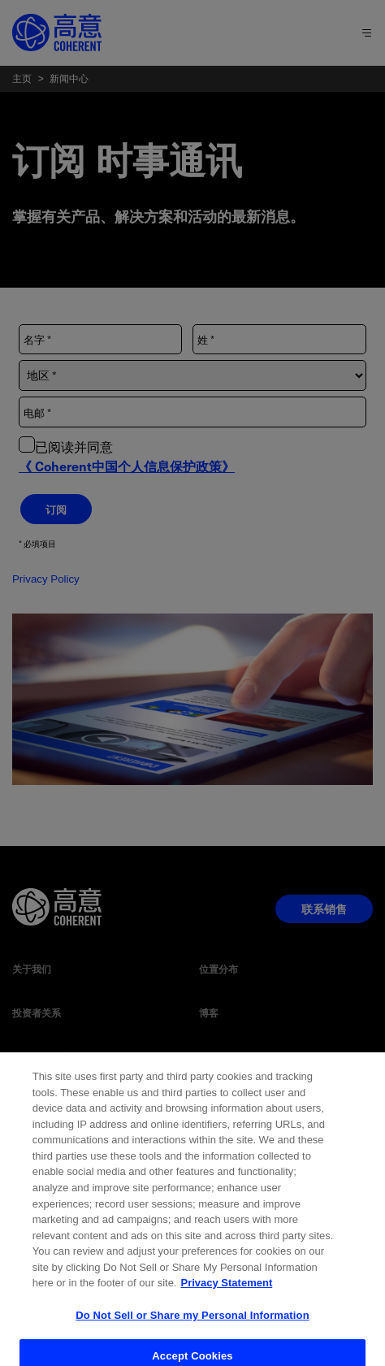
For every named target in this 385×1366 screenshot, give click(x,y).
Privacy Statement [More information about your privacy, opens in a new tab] (226, 1305)
